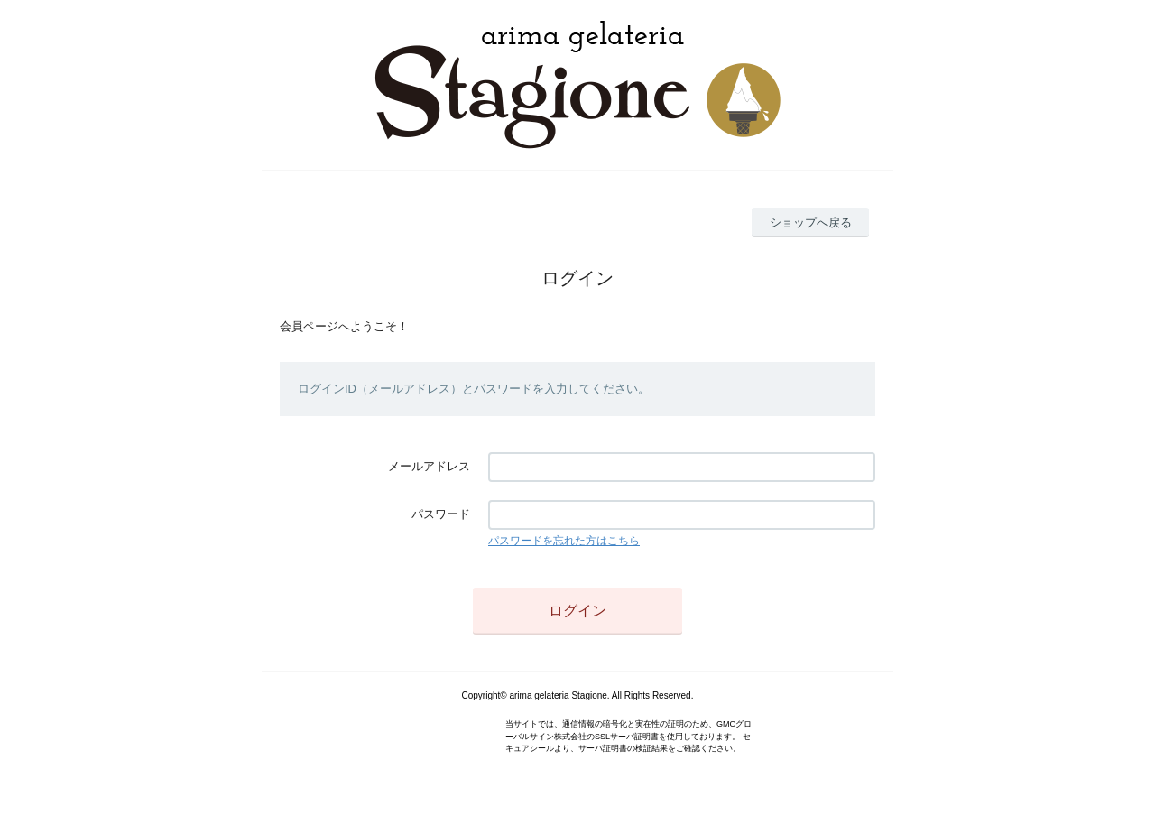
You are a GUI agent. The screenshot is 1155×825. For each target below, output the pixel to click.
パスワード (440, 514)
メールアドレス (429, 466)
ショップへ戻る (811, 222)
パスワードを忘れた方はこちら (564, 540)
